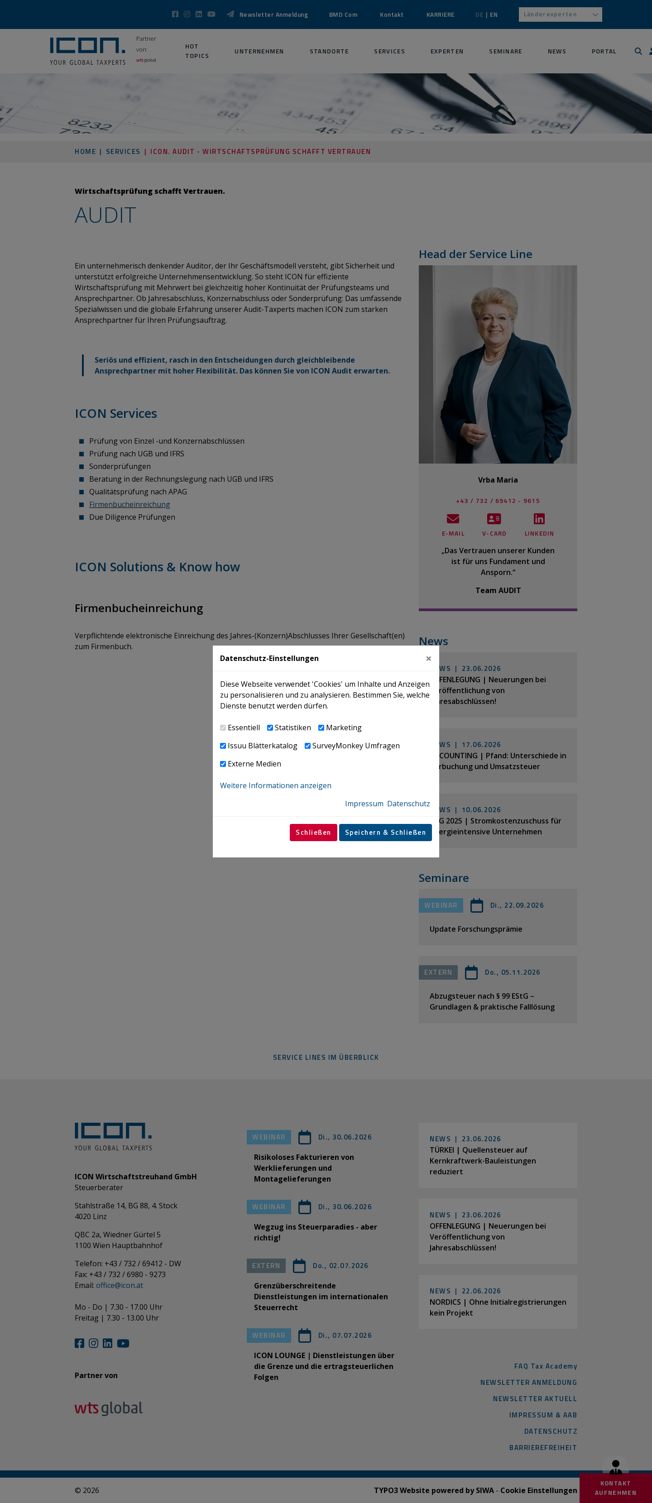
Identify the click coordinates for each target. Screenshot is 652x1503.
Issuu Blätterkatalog (262, 746)
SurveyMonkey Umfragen (356, 746)
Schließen (313, 832)
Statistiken (293, 727)
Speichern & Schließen (386, 832)
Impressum (364, 804)
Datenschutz (408, 804)
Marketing (344, 727)
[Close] (428, 658)
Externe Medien (254, 764)
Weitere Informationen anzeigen (275, 785)
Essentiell (244, 727)
